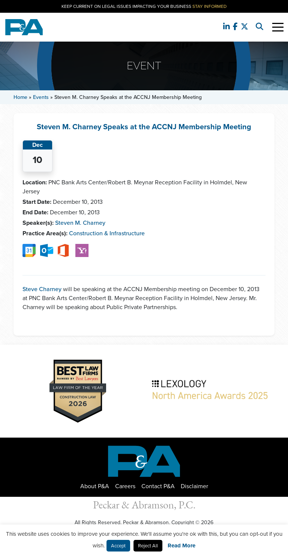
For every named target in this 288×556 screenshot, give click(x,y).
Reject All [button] (148, 545)
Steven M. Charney (80, 222)
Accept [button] (118, 545)
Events (41, 97)
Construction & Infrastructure (107, 233)
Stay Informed (209, 6)
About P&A (94, 486)
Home (20, 97)
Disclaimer (194, 486)
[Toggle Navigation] (278, 27)
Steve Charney (42, 289)
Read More (181, 545)
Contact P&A (158, 486)
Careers (125, 486)
